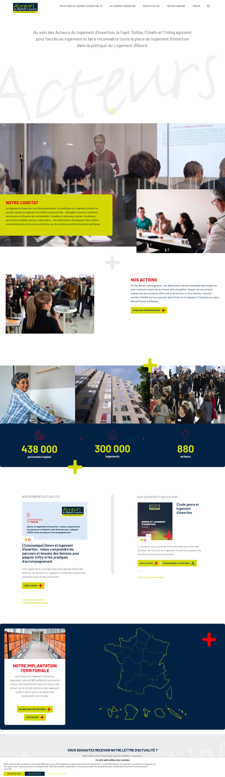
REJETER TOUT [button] (34, 774)
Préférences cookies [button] (57, 774)
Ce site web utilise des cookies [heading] (113, 760)
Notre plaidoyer (176, 6)
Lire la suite (33, 591)
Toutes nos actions (32, 605)
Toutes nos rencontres (35, 608)
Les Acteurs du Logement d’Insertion (80, 6)
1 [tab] (26, 544)
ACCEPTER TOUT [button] (14, 774)
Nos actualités (151, 6)
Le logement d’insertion (122, 6)
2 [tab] (29, 544)
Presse (196, 6)
